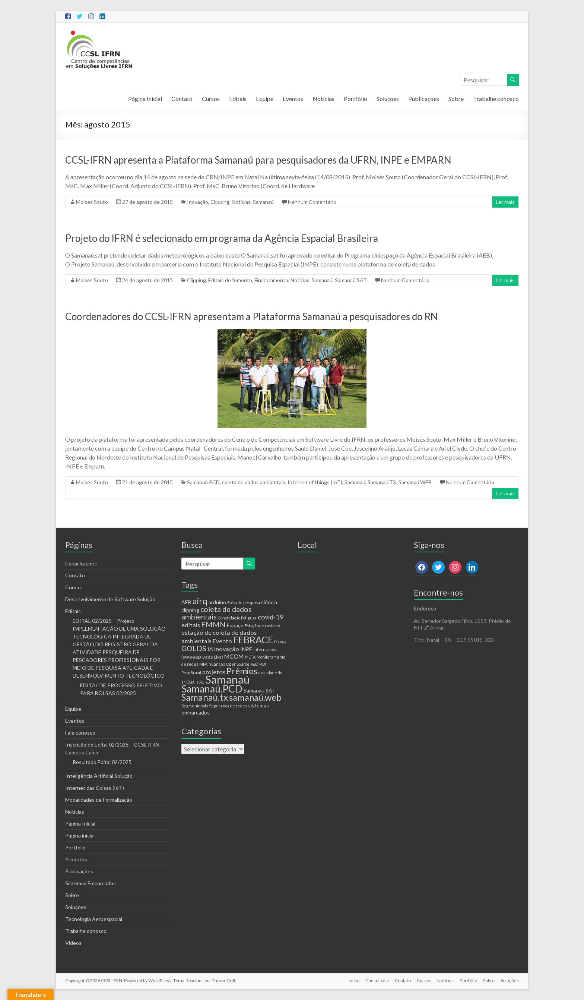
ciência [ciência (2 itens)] (269, 602)
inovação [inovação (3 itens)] (226, 648)
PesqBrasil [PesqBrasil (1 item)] (191, 672)
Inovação (197, 202)
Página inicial (80, 835)
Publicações (423, 98)
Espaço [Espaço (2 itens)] (235, 625)
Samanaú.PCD (203, 482)
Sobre (456, 98)
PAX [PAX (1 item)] (262, 664)
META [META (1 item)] (250, 656)
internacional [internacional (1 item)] (266, 649)
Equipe (264, 98)
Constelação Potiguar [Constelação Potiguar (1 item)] (237, 617)
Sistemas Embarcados (90, 883)
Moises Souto (92, 202)
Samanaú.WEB (415, 482)
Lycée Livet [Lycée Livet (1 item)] (212, 656)
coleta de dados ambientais (253, 482)
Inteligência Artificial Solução (99, 776)
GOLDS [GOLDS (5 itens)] (193, 648)
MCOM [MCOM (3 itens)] (234, 656)
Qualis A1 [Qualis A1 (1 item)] (195, 681)
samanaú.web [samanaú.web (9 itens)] (255, 697)
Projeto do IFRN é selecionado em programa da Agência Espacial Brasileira (221, 238)
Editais (238, 98)
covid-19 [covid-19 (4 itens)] (271, 617)
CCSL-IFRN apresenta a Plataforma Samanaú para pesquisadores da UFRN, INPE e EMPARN (258, 160)
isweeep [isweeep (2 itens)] (191, 656)
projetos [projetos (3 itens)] (213, 671)
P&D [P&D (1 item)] (254, 664)
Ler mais (505, 202)
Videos (73, 943)
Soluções (388, 98)
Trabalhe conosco (496, 98)
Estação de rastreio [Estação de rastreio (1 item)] (262, 625)
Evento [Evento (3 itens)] (222, 640)
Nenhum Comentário (312, 202)
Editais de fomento (230, 280)
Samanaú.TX (382, 482)
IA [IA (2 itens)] (210, 649)
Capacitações (81, 563)
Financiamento (271, 280)
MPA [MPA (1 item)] (203, 664)
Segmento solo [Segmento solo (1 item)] (194, 705)
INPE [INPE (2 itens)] (246, 649)
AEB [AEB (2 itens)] (186, 602)
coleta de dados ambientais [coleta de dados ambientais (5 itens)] (216, 613)
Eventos (293, 98)
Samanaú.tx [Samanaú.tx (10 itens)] (204, 697)
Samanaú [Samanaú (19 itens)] (227, 679)
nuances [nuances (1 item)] (217, 664)
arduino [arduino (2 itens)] (217, 602)
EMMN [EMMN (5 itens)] (213, 624)
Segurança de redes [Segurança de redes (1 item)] (228, 705)
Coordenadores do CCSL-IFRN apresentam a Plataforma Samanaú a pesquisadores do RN (251, 316)
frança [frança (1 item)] (280, 641)
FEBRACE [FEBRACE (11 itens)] (253, 639)
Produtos (76, 859)
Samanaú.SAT (351, 280)
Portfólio (355, 98)
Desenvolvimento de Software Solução (110, 599)
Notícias (323, 98)
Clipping (219, 202)
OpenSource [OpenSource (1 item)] (238, 664)
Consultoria (377, 980)
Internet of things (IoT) (315, 482)
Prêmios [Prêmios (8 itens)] (241, 671)
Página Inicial (145, 98)
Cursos (211, 98)
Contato (182, 98)
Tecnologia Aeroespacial (93, 919)
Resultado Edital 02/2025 (102, 762)
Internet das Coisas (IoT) (94, 788)
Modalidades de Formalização (98, 799)
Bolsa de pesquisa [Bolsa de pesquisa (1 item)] (243, 602)
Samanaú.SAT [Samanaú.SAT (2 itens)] (260, 690)
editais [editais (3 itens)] (190, 624)
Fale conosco (80, 732)
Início (354, 980)
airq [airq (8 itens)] (200, 601)
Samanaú (263, 202)
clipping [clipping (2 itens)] (190, 610)
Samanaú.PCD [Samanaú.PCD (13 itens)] (211, 689)
